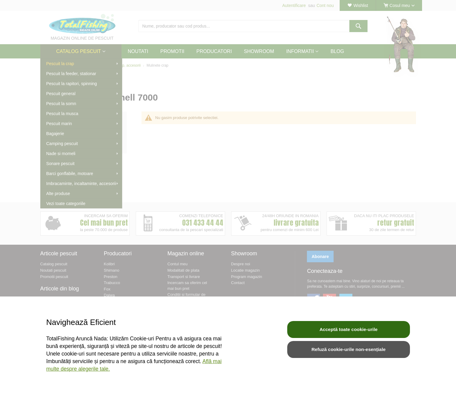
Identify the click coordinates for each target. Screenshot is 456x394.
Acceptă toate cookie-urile (348, 329)
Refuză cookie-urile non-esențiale (348, 349)
